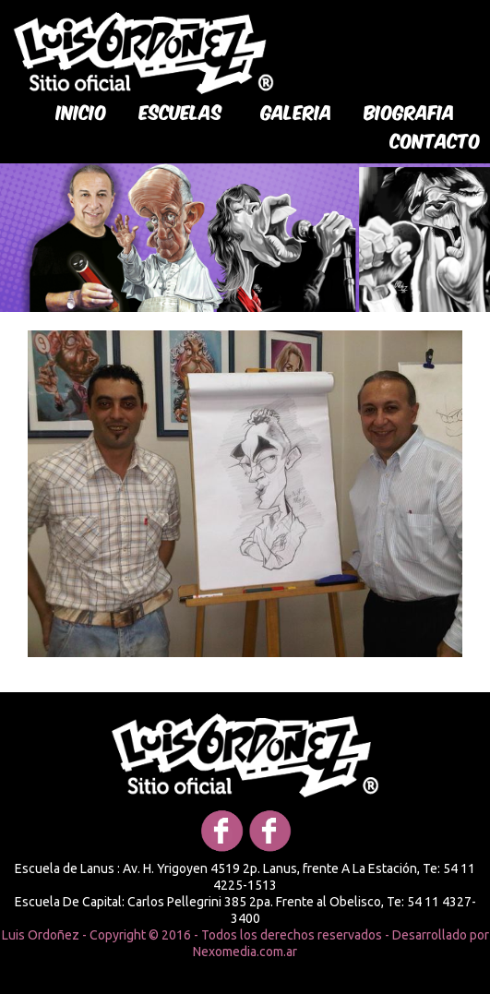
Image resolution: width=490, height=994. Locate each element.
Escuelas (180, 111)
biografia (410, 111)
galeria (296, 111)
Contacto (435, 139)
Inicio (81, 111)
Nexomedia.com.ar (245, 951)
